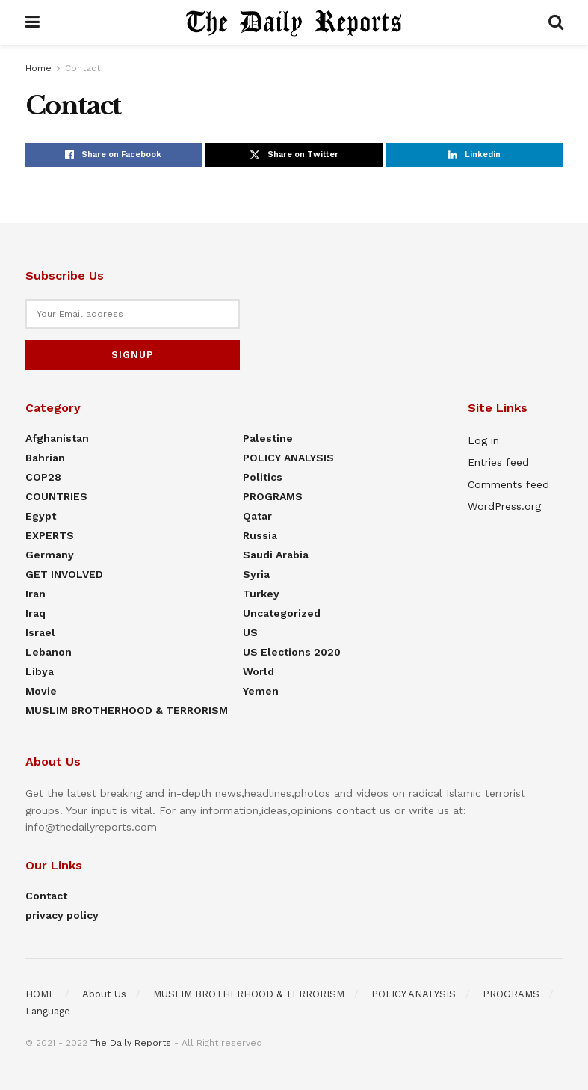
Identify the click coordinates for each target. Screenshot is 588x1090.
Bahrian (45, 458)
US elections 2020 (292, 652)
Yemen (261, 691)
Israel (40, 632)
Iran (35, 594)
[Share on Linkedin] (474, 155)
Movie (41, 691)
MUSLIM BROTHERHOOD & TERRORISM (126, 710)
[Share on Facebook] (113, 155)
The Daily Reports (130, 1043)
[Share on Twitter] (294, 155)
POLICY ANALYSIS (288, 458)
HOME (40, 994)
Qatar (257, 516)
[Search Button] (555, 22)
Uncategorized (282, 613)
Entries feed (498, 462)
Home (38, 68)
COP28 (43, 477)
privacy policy (62, 915)
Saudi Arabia (276, 555)
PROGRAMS (273, 496)
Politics (262, 477)
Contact (82, 68)
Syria (256, 574)
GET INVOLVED (64, 574)
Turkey (261, 594)
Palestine (268, 438)
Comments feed (508, 484)
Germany (49, 555)
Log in (483, 440)
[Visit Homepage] (294, 22)
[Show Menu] (32, 22)
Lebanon (48, 652)
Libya (39, 671)
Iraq (35, 613)
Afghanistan (57, 438)
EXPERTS (49, 535)
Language (47, 1011)
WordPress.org (504, 506)
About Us (104, 994)
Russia (260, 535)
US (250, 632)
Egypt (40, 516)
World (258, 671)
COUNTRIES (56, 496)
